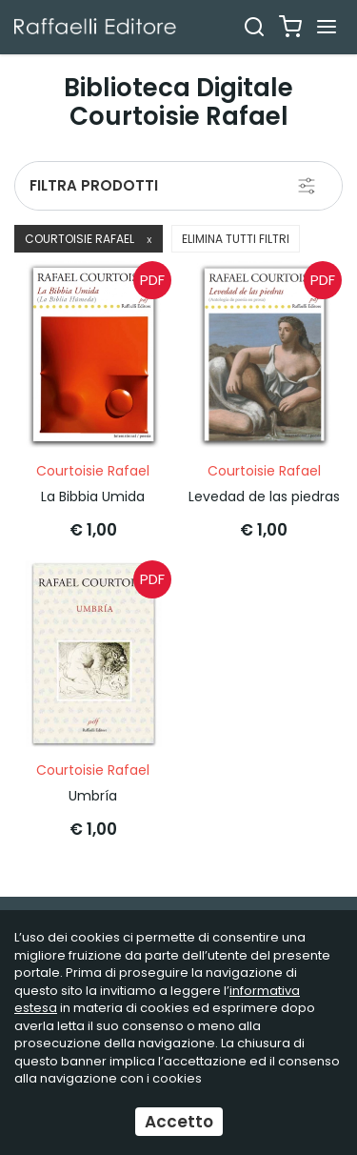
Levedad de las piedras (264, 496)
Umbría (93, 795)
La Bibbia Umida (93, 496)
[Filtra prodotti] (306, 186)
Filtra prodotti (94, 185)
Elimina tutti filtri (235, 239)
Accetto (179, 1121)
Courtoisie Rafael (88, 239)
